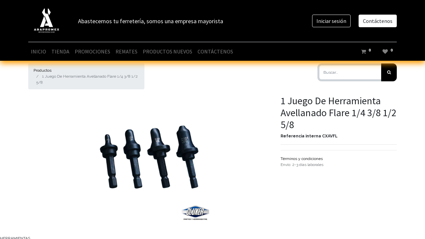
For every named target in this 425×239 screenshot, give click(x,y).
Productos (42, 70)
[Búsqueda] (389, 72)
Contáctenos (377, 21)
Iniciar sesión (331, 21)
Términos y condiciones (302, 158)
